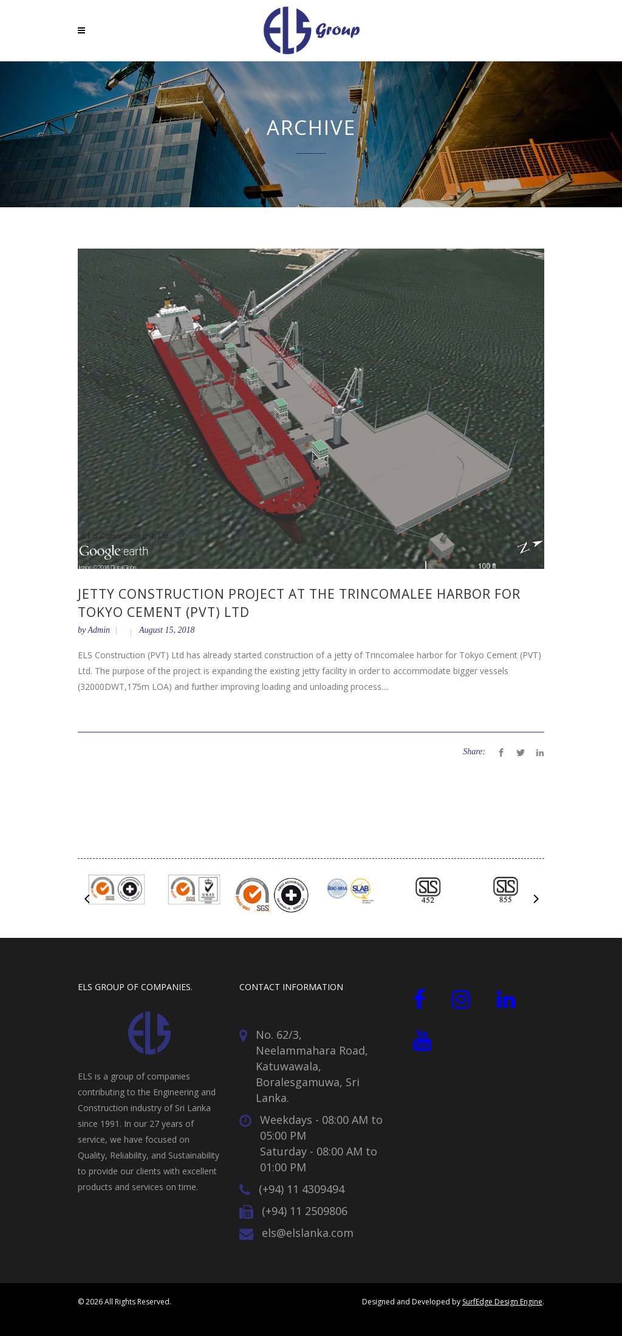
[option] (117, 892)
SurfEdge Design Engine (502, 1301)
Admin (98, 630)
